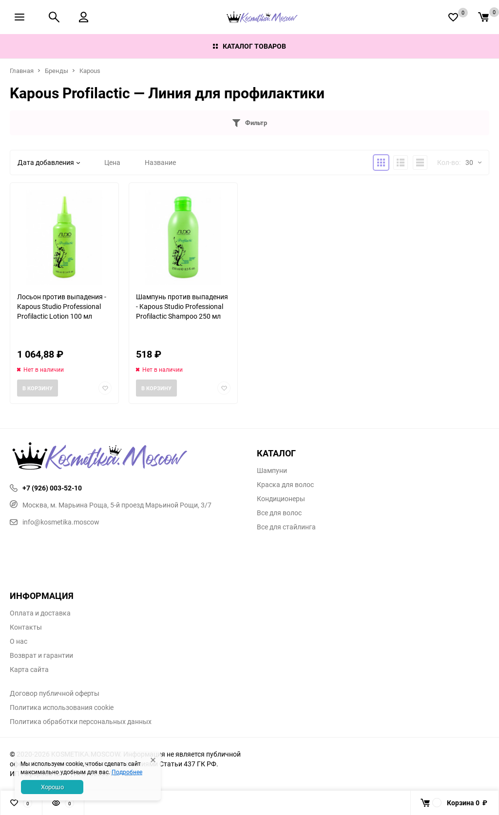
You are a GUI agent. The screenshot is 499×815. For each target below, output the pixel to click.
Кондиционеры (281, 498)
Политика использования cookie (62, 707)
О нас (18, 641)
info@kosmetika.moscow (54, 521)
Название (160, 162)
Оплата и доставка (40, 613)
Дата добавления (49, 162)
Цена (112, 162)
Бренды (56, 70)
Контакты (26, 627)
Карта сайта (29, 669)
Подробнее (127, 772)
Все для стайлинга (286, 527)
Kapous (89, 70)
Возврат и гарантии (41, 655)
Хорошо (52, 786)
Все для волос (279, 512)
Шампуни (272, 470)
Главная (22, 70)
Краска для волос (285, 484)
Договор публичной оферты (54, 693)
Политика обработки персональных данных (81, 721)
